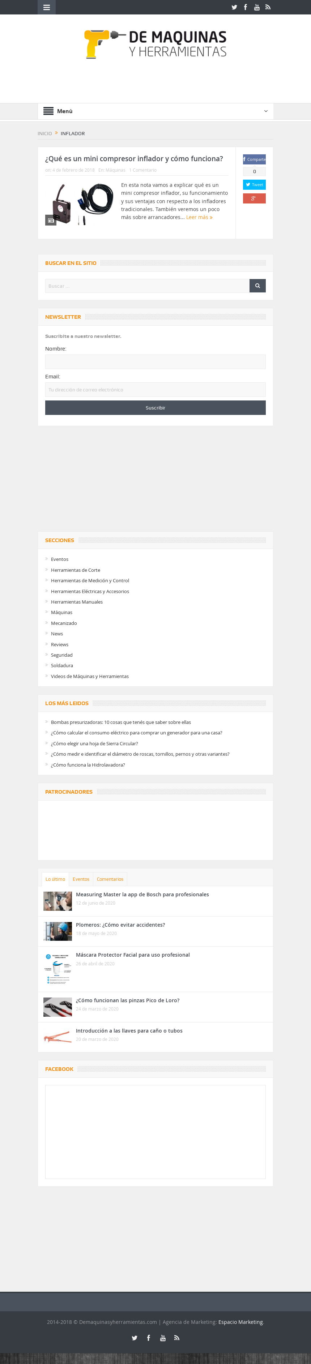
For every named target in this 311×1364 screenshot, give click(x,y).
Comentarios (110, 879)
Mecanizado (64, 623)
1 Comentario (143, 170)
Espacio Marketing (240, 1321)
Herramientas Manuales (77, 602)
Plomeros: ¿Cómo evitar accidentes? (120, 924)
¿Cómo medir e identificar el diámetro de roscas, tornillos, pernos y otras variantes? (140, 754)
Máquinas (115, 170)
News (57, 633)
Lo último (55, 879)
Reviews (59, 644)
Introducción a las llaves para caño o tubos (129, 1030)
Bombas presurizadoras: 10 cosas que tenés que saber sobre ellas (121, 722)
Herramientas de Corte (75, 570)
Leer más (199, 217)
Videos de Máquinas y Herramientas (90, 676)
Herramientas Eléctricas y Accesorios (90, 591)
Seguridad (62, 655)
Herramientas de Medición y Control (90, 580)
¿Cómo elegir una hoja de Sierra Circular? (94, 743)
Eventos (59, 559)
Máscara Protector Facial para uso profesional (133, 954)
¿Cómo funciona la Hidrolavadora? (88, 765)
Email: (52, 376)
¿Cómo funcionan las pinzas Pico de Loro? (127, 1000)
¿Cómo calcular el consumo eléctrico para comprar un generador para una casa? (136, 732)
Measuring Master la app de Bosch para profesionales (142, 894)
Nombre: (56, 349)
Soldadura (62, 665)
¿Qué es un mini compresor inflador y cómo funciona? (134, 158)
